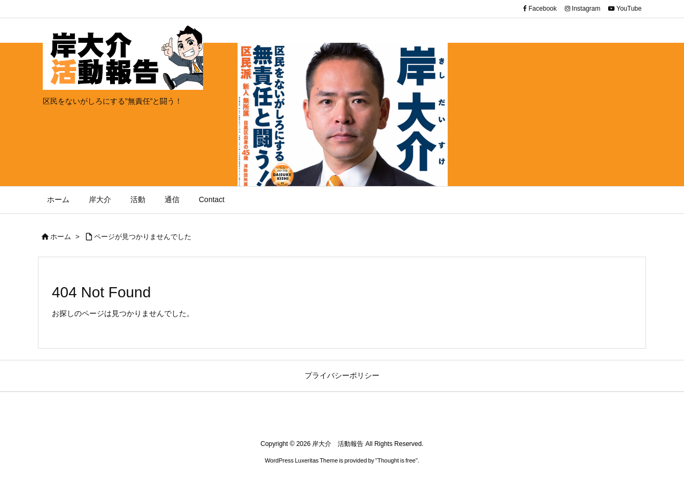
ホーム (60, 237)
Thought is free (396, 460)
